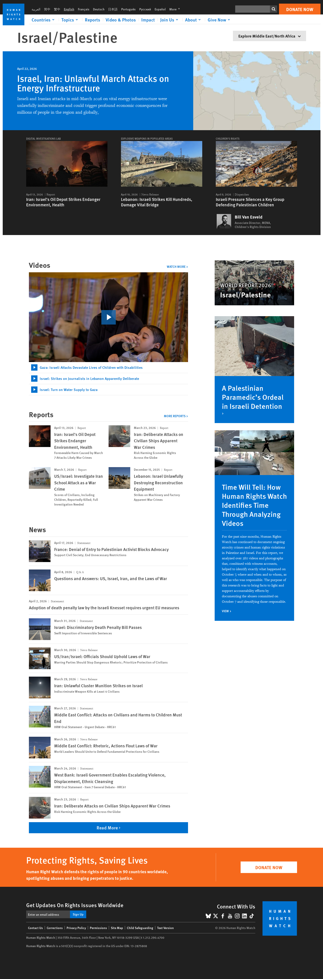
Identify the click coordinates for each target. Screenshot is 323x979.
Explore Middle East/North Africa (269, 36)
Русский (145, 9)
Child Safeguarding (140, 927)
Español (160, 9)
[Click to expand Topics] (70, 19)
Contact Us (35, 927)
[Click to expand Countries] (44, 19)
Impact (148, 19)
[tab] (108, 367)
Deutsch (99, 9)
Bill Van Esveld (249, 217)
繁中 (57, 9)
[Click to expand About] (193, 19)
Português (128, 9)
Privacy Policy (76, 927)
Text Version (165, 927)
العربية (36, 9)
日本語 (113, 9)
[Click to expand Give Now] (220, 19)
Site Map (117, 927)
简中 (47, 9)
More (176, 9)
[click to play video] (108, 317)
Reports (92, 19)
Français (83, 9)
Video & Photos (121, 19)
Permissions (98, 927)
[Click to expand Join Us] (170, 19)
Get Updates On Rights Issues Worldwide (74, 905)
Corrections (55, 927)
